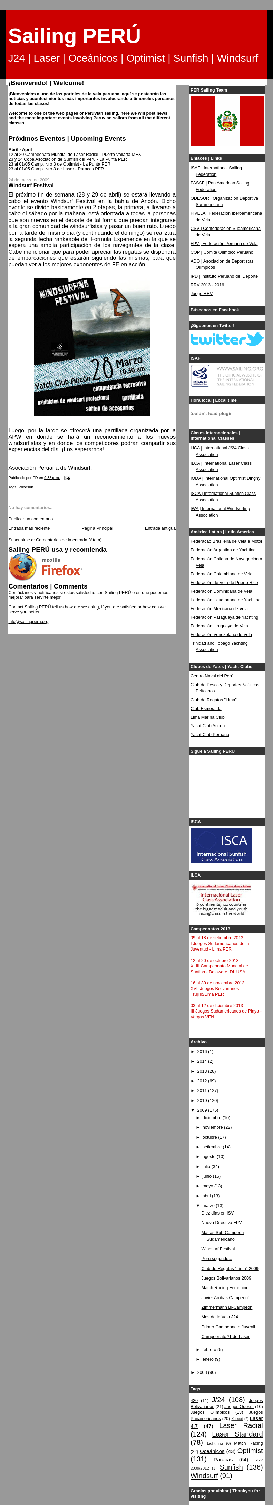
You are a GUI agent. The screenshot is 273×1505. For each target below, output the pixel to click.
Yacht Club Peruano (210, 734)
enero (209, 1359)
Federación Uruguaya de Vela (219, 626)
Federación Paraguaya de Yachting (225, 617)
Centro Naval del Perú (212, 676)
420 (194, 1400)
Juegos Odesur (239, 1406)
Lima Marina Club (208, 717)
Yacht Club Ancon (208, 725)
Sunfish (231, 1467)
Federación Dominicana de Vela (221, 591)
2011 (202, 1090)
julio (207, 1166)
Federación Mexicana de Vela (219, 608)
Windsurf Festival (218, 1249)
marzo (209, 1205)
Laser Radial (241, 1425)
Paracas (223, 1459)
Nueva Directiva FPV (222, 1222)
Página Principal (97, 528)
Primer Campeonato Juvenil (228, 1327)
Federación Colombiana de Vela (221, 574)
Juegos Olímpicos (210, 1412)
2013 (202, 1071)
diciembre (213, 1117)
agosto (210, 1156)
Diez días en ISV (218, 1213)
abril (207, 1196)
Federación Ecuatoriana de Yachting (226, 599)
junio (208, 1176)
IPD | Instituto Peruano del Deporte (224, 276)
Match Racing (248, 1443)
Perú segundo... (217, 1258)
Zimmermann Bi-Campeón (227, 1307)
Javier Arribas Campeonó (226, 1297)
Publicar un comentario (30, 519)
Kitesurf (237, 1419)
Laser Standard (237, 1434)
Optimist (250, 1450)
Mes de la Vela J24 (220, 1317)
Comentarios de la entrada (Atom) (68, 540)
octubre (210, 1137)
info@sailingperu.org (28, 621)
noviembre (213, 1127)
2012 (202, 1081)
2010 (202, 1100)
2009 (202, 1110)
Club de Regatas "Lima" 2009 (230, 1268)
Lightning (215, 1443)
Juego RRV (202, 293)
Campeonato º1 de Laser (226, 1336)
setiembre (213, 1147)
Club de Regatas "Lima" (214, 700)
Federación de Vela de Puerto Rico (224, 582)
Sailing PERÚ (74, 35)
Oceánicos (212, 1451)
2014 (202, 1061)
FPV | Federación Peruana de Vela (224, 243)
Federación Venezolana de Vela (221, 634)
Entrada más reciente (29, 528)
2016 (202, 1051)
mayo (208, 1186)
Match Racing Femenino (225, 1287)
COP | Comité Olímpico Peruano (222, 252)
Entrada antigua (160, 528)
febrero (210, 1349)
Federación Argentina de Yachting (223, 550)
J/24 (218, 1399)
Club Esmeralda (206, 708)
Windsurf (26, 487)
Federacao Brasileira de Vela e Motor (226, 541)
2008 (202, 1372)
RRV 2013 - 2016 (207, 285)
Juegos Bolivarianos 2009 (226, 1278)
